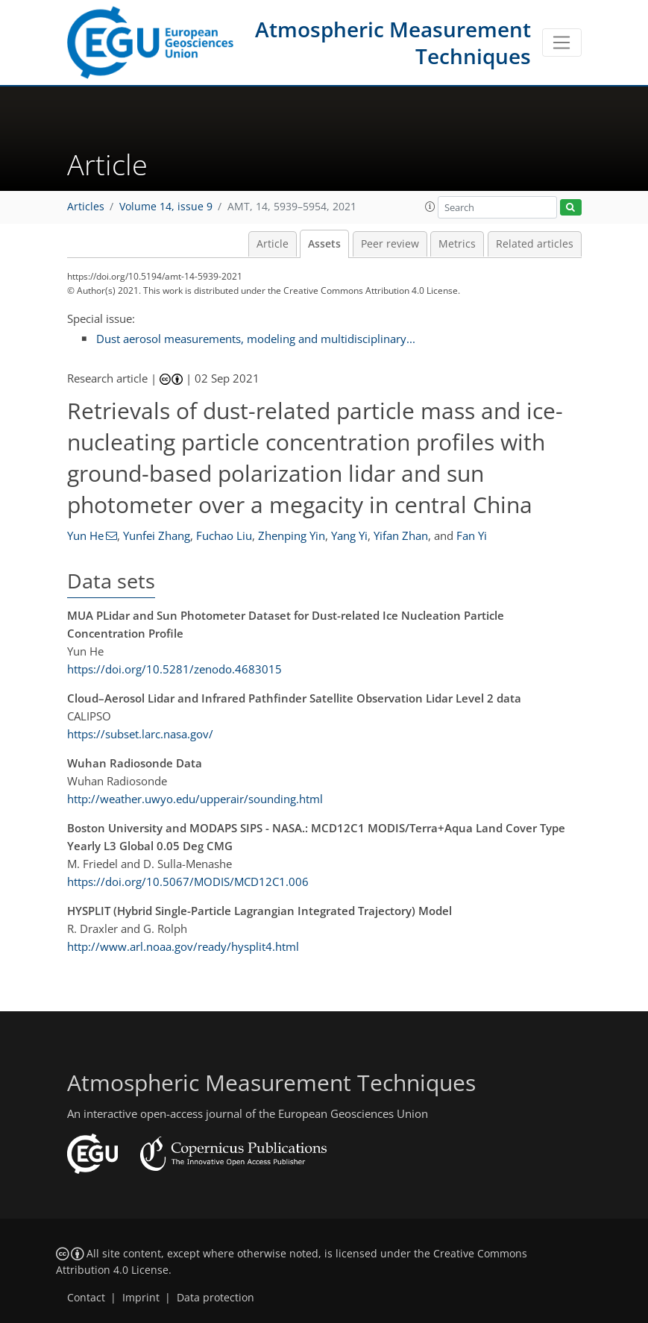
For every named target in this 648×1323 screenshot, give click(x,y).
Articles (85, 206)
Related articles (534, 244)
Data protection (215, 1297)
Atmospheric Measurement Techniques (393, 42)
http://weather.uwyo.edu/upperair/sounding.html (195, 798)
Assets (324, 244)
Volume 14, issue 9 (166, 206)
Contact (86, 1297)
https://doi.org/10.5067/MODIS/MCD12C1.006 (188, 881)
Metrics (457, 244)
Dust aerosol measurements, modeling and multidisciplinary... (255, 338)
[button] (430, 206)
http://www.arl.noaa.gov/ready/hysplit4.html (183, 946)
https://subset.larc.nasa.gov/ (140, 733)
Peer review (390, 244)
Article (273, 244)
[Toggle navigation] (562, 42)
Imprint (141, 1297)
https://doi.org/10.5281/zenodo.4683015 (174, 669)
